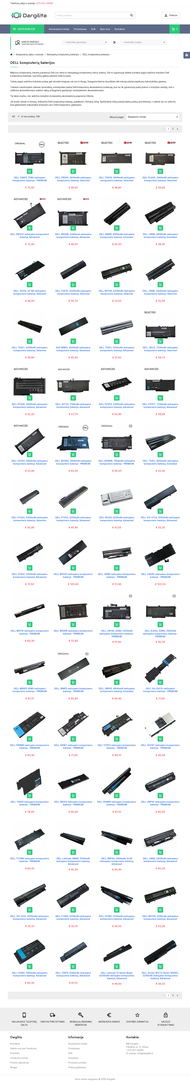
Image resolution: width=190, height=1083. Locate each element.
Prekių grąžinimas (77, 1067)
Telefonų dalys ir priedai (31, 3)
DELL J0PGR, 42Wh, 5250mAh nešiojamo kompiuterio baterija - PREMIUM (116, 633)
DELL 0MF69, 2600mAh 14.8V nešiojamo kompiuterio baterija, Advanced (117, 861)
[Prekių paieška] (95, 15)
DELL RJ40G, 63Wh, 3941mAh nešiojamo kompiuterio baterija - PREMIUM (160, 633)
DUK (93, 29)
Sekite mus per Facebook (23, 1048)
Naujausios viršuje (153, 117)
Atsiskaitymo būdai (59, 29)
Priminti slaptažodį (19, 1062)
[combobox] (85, 42)
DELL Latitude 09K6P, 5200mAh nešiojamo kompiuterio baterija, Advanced (73, 861)
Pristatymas (80, 29)
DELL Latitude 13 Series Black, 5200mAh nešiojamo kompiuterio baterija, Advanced (116, 976)
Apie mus (105, 29)
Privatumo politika (77, 1062)
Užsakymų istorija (19, 1058)
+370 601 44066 (44, 3)
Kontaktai (120, 29)
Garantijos (73, 1058)
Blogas (13, 1067)
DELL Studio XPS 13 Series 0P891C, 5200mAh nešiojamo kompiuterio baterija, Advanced (160, 976)
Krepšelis (15, 1053)
